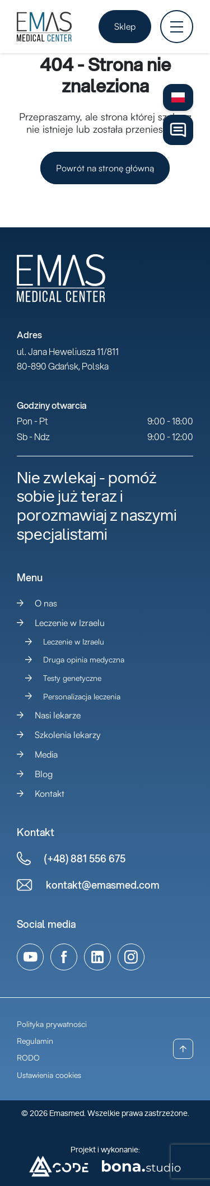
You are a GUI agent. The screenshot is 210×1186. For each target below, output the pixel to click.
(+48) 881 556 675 (84, 858)
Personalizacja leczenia (81, 696)
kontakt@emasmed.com (103, 885)
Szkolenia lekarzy (68, 734)
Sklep (125, 26)
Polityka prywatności (52, 1024)
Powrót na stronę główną (105, 168)
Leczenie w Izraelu (70, 622)
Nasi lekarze (58, 715)
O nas (46, 603)
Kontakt (49, 793)
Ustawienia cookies (49, 1075)
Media (46, 754)
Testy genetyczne (72, 678)
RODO (28, 1057)
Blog (44, 773)
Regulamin (35, 1040)
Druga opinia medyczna (83, 659)
